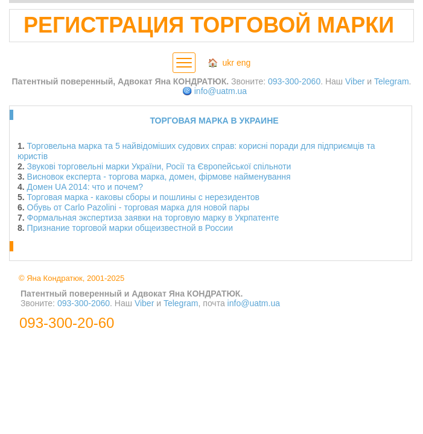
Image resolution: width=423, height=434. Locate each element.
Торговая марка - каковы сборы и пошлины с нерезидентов (143, 197)
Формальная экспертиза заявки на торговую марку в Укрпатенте (153, 217)
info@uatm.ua (220, 91)
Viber (354, 81)
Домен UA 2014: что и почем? (85, 187)
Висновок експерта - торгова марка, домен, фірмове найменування (159, 176)
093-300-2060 (294, 81)
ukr (228, 63)
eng (243, 63)
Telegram (391, 81)
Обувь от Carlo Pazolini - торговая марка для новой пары (138, 207)
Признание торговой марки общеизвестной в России (130, 228)
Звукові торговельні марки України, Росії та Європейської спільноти (159, 166)
